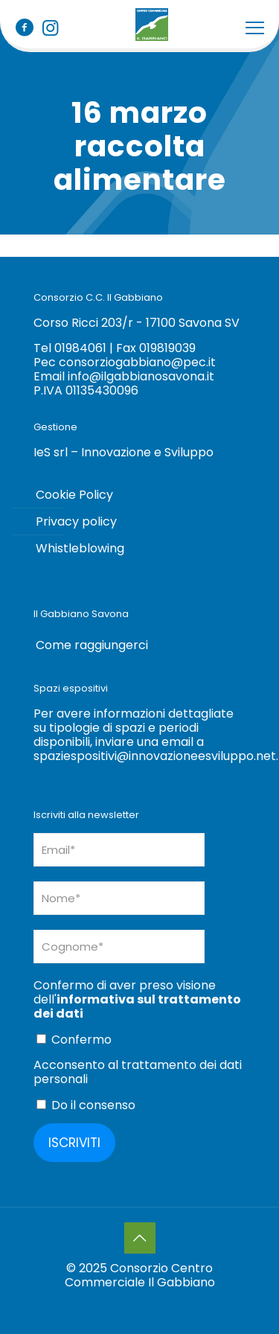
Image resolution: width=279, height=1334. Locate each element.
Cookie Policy (74, 494)
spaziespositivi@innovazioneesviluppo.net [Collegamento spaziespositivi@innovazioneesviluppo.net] (154, 756)
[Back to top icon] (139, 1238)
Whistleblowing (80, 548)
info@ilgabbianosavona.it (141, 376)
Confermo (74, 1039)
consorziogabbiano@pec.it (137, 362)
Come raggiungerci (92, 645)
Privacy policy (76, 521)
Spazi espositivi (70, 688)
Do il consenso (85, 1104)
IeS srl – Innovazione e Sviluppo (123, 452)
